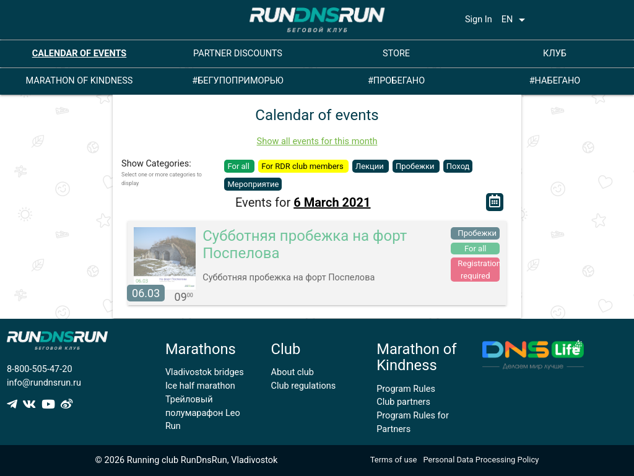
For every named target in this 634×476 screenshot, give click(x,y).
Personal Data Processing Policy (481, 459)
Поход (458, 166)
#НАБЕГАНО (555, 81)
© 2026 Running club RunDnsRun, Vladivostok (186, 460)
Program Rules (405, 389)
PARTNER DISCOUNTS (237, 53)
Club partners (403, 402)
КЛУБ (555, 53)
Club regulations (303, 386)
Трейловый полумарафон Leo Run (202, 413)
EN (516, 20)
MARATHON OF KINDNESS (79, 81)
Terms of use (393, 459)
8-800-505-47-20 (39, 369)
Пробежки (416, 166)
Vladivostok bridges (204, 372)
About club (292, 372)
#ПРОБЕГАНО (396, 81)
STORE (396, 53)
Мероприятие (253, 184)
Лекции (370, 166)
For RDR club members (303, 166)
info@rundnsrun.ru (44, 383)
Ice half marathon (200, 386)
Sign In (478, 19)
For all (239, 166)
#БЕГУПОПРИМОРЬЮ (238, 81)
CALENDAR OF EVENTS (79, 53)
